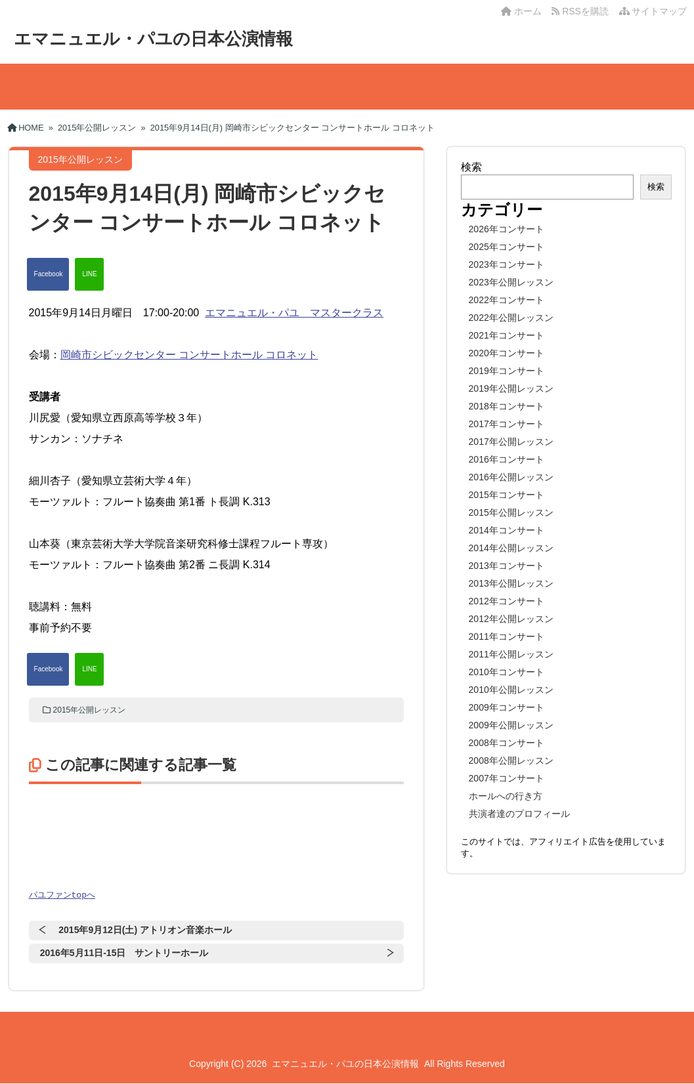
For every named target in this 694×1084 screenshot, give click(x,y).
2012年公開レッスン (511, 619)
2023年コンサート (506, 264)
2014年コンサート (506, 530)
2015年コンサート (506, 495)
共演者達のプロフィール (519, 813)
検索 (471, 167)
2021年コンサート (506, 335)
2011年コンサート (506, 636)
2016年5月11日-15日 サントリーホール (124, 953)
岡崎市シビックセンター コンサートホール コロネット (189, 354)
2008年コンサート (506, 743)
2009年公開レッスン (511, 725)
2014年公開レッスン (511, 548)
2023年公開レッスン (511, 282)
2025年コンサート (506, 246)
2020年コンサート (506, 353)
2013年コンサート (506, 565)
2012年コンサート (506, 601)
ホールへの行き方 (505, 796)
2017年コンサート (506, 424)
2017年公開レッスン (511, 441)
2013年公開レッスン (511, 583)
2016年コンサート (506, 459)
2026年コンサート (506, 229)
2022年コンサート (506, 300)
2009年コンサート (506, 707)
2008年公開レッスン (511, 760)
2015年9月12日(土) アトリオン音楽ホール (145, 930)
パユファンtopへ (62, 895)
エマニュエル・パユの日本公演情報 (153, 39)
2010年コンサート (506, 672)
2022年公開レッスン (511, 317)
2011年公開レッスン (511, 654)
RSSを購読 (582, 11)
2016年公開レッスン (511, 477)
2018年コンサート (506, 406)
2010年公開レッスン (511, 689)
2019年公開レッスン (511, 388)
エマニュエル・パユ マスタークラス (294, 312)
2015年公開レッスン (89, 710)
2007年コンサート (506, 778)
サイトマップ (653, 11)
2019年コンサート (506, 370)
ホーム (521, 11)
